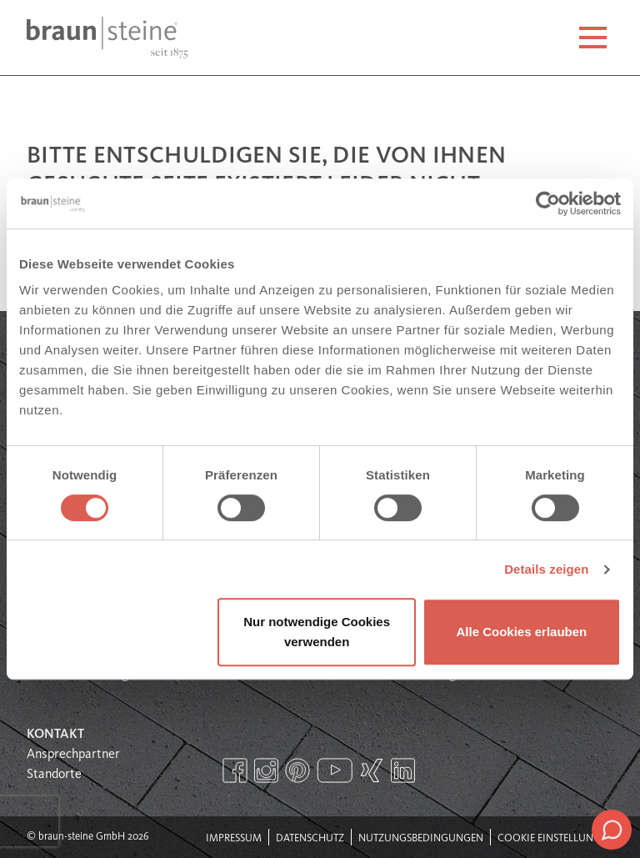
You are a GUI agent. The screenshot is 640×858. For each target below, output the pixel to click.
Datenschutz (310, 838)
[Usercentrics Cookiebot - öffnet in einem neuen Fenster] (548, 203)
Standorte (54, 774)
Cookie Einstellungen (555, 838)
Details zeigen (546, 569)
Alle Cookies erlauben (522, 632)
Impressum (234, 838)
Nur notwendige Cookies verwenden (316, 632)
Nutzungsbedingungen (420, 838)
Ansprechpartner (73, 754)
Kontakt (55, 734)
